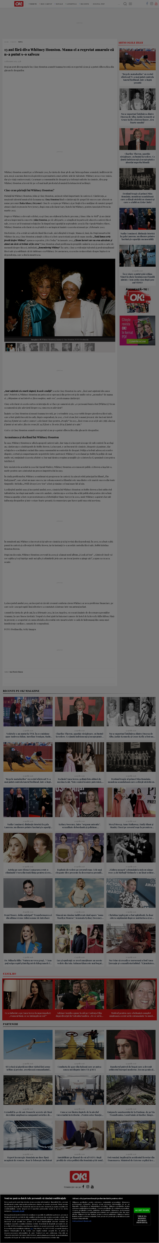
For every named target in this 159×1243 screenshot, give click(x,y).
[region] (79, 1218)
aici (31, 1228)
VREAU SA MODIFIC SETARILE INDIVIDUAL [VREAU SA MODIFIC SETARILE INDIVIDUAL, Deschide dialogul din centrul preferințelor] (142, 1219)
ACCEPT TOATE (142, 1210)
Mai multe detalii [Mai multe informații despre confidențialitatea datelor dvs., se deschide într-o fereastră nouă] (18, 1211)
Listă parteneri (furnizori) (81, 1221)
